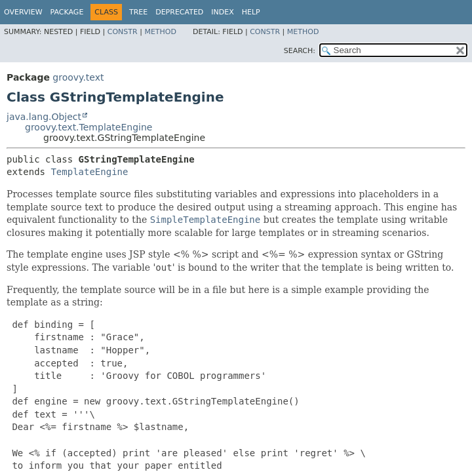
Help (251, 12)
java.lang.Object (44, 116)
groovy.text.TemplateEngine (88, 127)
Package (67, 12)
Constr (123, 32)
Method (160, 32)
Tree (138, 12)
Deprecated (179, 12)
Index (222, 12)
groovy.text (78, 77)
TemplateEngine (89, 172)
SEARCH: (299, 51)
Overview (23, 12)
